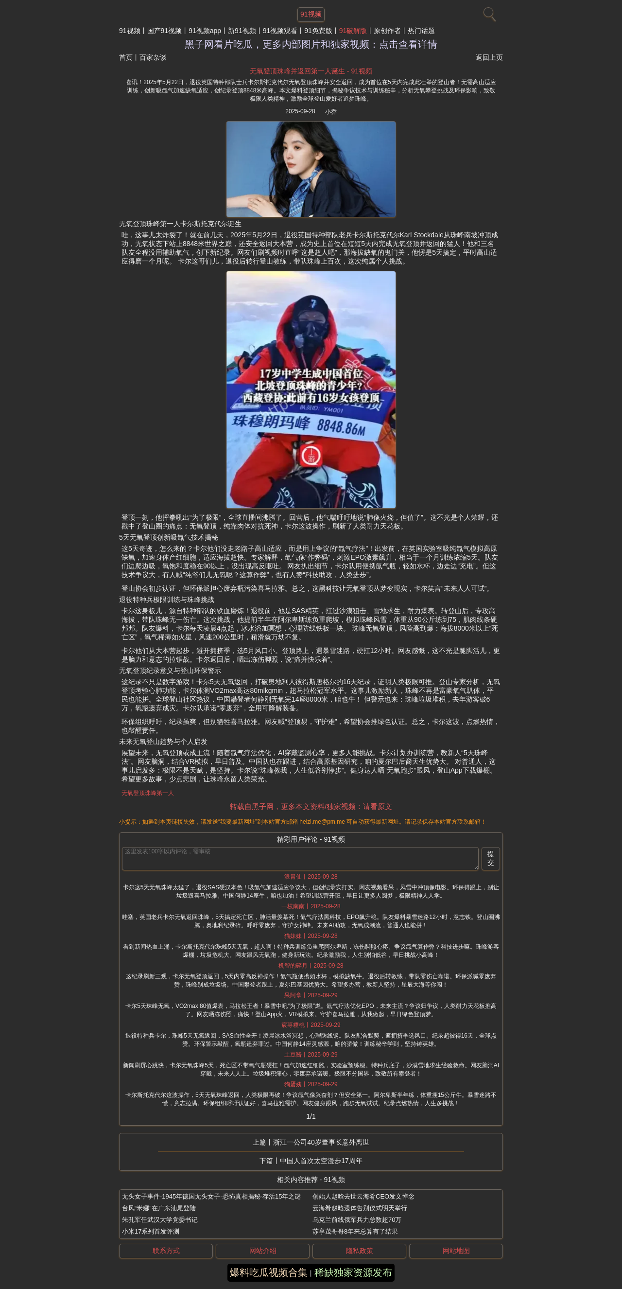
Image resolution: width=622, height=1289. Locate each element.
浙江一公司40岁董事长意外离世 (321, 1142)
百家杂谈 (153, 57)
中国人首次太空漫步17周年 (321, 1161)
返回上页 (489, 57)
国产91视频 (164, 31)
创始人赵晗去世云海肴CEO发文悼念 (363, 1196)
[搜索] (488, 12)
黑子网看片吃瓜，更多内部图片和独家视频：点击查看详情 (311, 44)
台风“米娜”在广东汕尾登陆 (159, 1208)
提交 (490, 858)
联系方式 (166, 1250)
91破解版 (353, 31)
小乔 (331, 111)
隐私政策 (359, 1250)
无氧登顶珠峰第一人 (147, 793)
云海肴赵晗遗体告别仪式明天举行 (359, 1208)
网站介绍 (262, 1250)
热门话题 (421, 31)
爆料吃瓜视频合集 (269, 1272)
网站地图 (456, 1250)
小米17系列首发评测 (150, 1231)
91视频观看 (280, 31)
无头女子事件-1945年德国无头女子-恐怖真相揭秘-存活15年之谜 (211, 1196)
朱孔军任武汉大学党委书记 (160, 1219)
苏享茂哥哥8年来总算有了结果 (355, 1231)
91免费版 (318, 31)
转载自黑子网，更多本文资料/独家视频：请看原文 (311, 806)
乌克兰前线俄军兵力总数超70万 (356, 1219)
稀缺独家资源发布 (353, 1272)
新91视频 (242, 31)
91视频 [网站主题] (311, 14)
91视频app (205, 31)
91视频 (129, 31)
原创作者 (387, 31)
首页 (126, 57)
